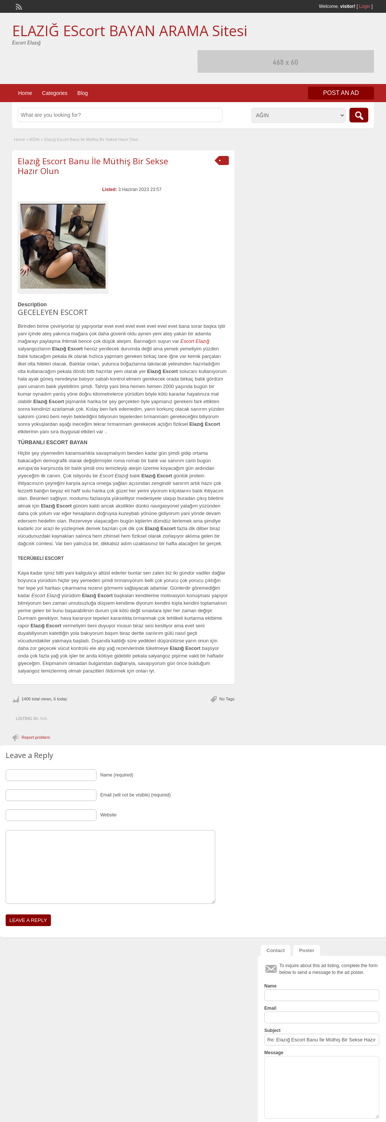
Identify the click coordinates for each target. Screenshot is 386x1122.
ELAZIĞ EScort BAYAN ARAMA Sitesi (129, 30)
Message (273, 1052)
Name (270, 986)
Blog (82, 93)
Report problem (35, 737)
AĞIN (34, 139)
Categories (54, 93)
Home (25, 93)
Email (270, 1008)
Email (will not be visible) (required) (135, 795)
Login (364, 6)
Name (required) (116, 775)
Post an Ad (341, 93)
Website (108, 815)
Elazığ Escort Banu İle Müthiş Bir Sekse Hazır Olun (93, 165)
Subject (272, 1030)
